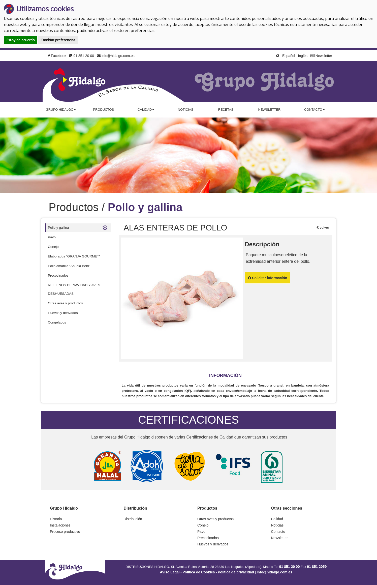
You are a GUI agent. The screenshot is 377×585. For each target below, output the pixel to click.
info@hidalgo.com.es (116, 56)
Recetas (225, 109)
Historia (56, 519)
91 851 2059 (317, 567)
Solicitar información (267, 278)
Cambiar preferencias (58, 40)
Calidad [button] (146, 109)
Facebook (57, 56)
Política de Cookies (198, 572)
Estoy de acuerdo (20, 40)
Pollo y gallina (77, 227)
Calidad (277, 519)
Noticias (185, 109)
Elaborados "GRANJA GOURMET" (74, 256)
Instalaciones (60, 525)
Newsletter (321, 56)
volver (324, 227)
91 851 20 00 (81, 56)
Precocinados (58, 275)
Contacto (278, 532)
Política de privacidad (236, 572)
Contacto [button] (314, 109)
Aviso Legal (170, 572)
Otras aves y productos (65, 303)
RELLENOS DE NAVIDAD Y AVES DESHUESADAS (74, 289)
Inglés (302, 56)
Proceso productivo (65, 532)
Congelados (57, 322)
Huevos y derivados (63, 313)
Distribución (133, 519)
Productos (103, 109)
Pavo (52, 237)
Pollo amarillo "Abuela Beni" (69, 266)
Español (288, 56)
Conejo (53, 247)
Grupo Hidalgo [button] (61, 109)
